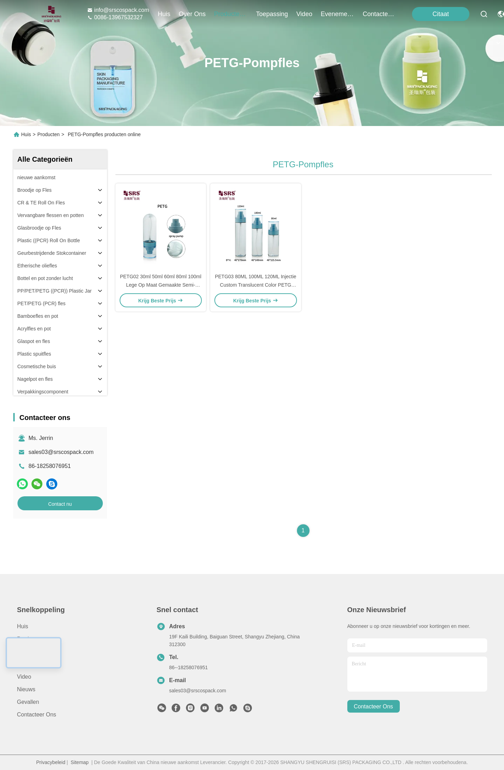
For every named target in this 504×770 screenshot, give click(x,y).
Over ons (29, 651)
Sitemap (79, 762)
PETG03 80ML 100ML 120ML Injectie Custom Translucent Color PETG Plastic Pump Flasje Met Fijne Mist (255, 285)
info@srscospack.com (118, 10)
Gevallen (28, 702)
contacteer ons (379, 14)
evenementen (337, 14)
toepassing (272, 14)
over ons (192, 14)
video (304, 14)
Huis (164, 14)
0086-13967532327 (115, 17)
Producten (48, 134)
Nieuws (26, 689)
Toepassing (31, 664)
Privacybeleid (50, 762)
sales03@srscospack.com (61, 452)
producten (231, 14)
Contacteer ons (36, 715)
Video (24, 677)
